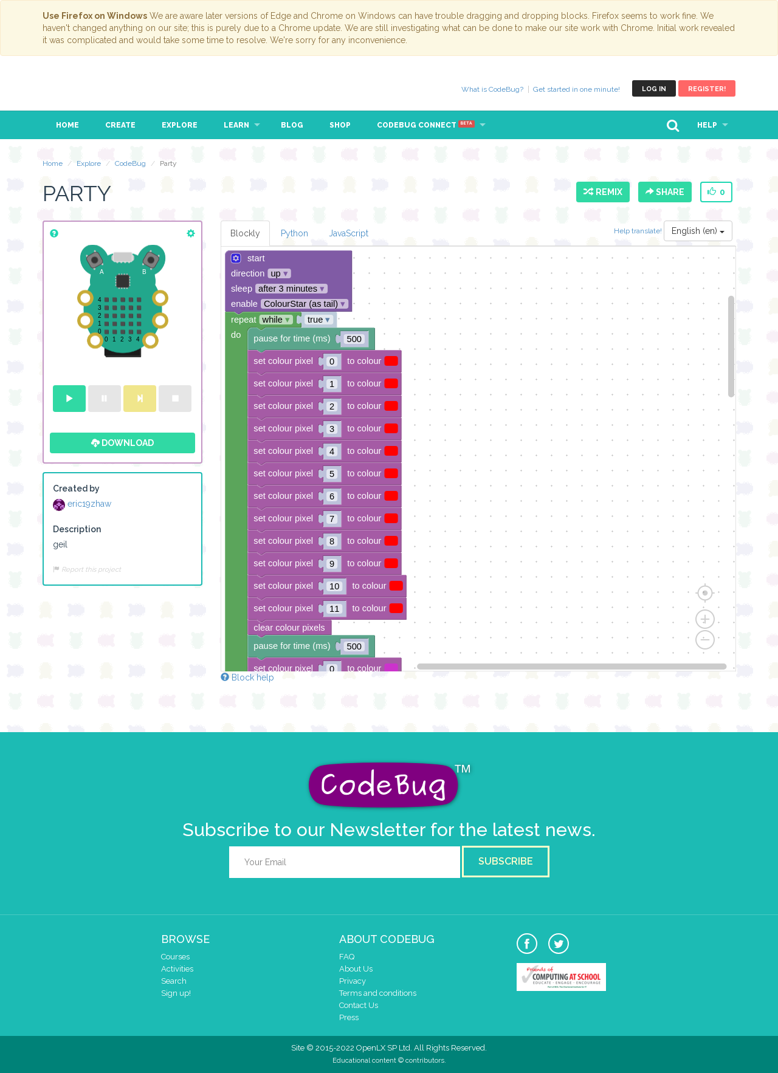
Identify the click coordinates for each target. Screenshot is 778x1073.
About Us (356, 968)
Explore (180, 125)
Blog (292, 125)
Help (707, 125)
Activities (177, 968)
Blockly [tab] (245, 233)
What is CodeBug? (492, 89)
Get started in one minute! (576, 89)
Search (174, 981)
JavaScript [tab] (348, 233)
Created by (76, 488)
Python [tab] (294, 233)
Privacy (352, 981)
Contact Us (358, 1005)
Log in (654, 89)
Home (67, 125)
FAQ (346, 956)
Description (77, 529)
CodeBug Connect (426, 125)
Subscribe (505, 861)
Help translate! (639, 231)
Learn (236, 125)
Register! (707, 89)
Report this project (87, 569)
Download (122, 443)
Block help (247, 677)
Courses (175, 956)
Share (664, 192)
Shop (340, 125)
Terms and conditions (377, 993)
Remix (603, 192)
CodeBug (83, 88)
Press (349, 1017)
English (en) (698, 231)
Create (120, 125)
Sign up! (176, 993)
